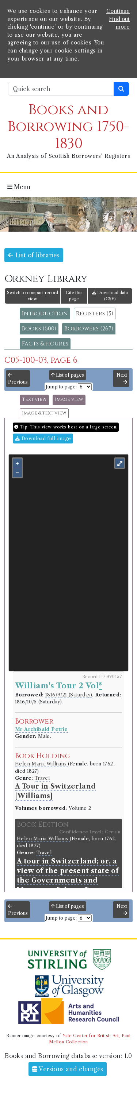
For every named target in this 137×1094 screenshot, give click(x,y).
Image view (69, 399)
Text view (34, 399)
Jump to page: (61, 387)
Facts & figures (45, 344)
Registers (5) (94, 313)
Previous (18, 379)
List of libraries (34, 255)
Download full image (43, 438)
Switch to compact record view (32, 295)
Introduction (45, 313)
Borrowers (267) (88, 329)
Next (122, 378)
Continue (118, 11)
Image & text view (44, 413)
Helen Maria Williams (41, 764)
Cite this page (74, 295)
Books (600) (39, 329)
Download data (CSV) (110, 295)
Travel (42, 778)
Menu (18, 187)
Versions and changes (67, 1069)
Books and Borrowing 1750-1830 (68, 127)
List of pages (67, 375)
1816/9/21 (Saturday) (68, 695)
